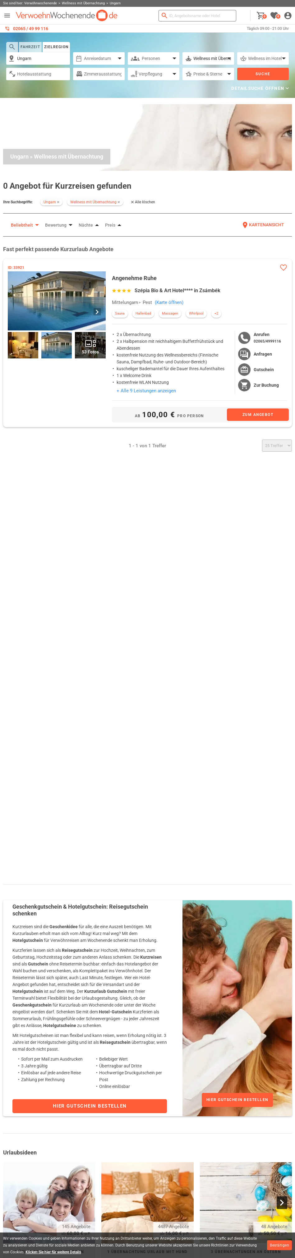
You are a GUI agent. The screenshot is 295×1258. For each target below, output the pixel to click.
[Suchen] (164, 15)
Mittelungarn (125, 302)
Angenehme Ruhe (134, 278)
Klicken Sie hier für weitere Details (53, 1252)
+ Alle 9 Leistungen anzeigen (146, 391)
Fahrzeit (30, 47)
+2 (216, 313)
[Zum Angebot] (258, 414)
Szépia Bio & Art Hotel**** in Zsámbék (177, 290)
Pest (147, 302)
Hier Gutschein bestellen (237, 1100)
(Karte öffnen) (169, 302)
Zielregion (56, 47)
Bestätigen (279, 1245)
